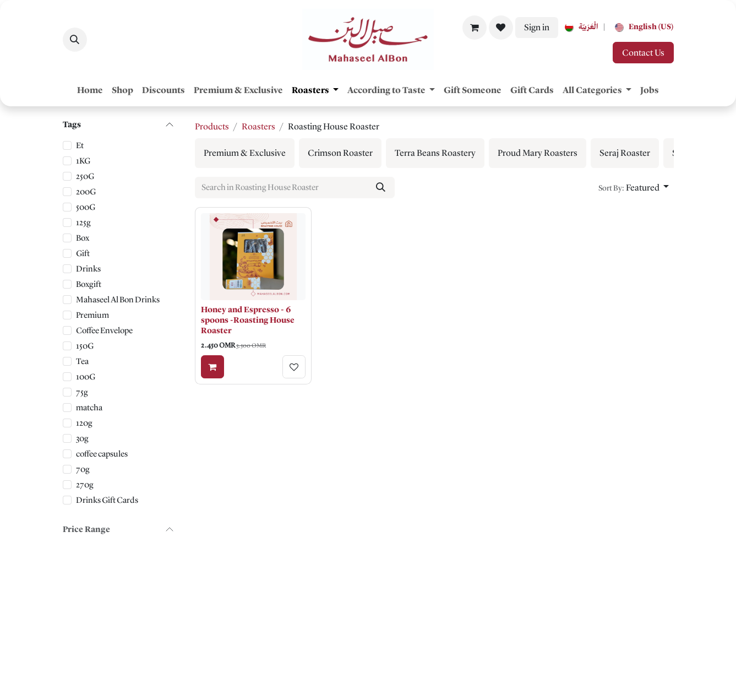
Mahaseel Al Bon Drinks (118, 300)
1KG (83, 161)
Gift (83, 253)
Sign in (536, 27)
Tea (82, 361)
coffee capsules (102, 454)
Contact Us (643, 52)
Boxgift (88, 284)
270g (85, 485)
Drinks (88, 269)
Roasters (258, 126)
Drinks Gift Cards (107, 500)
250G (85, 176)
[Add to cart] (212, 366)
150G (85, 346)
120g (84, 423)
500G (85, 207)
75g (82, 392)
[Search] (380, 187)
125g (83, 222)
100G (85, 377)
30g (82, 438)
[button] (75, 40)
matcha (89, 408)
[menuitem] (579, 27)
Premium (92, 315)
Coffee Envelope (104, 330)
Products (212, 126)
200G (86, 192)
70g (83, 469)
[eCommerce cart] (474, 27)
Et (80, 145)
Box (82, 238)
